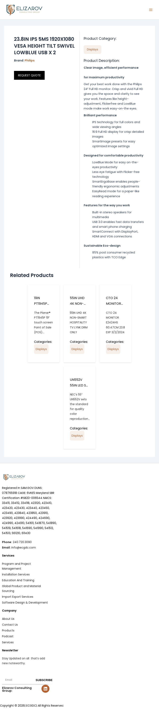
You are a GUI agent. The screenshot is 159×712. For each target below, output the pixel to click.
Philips (30, 60)
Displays (41, 349)
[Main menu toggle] (151, 10)
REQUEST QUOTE (29, 75)
